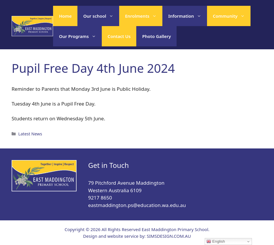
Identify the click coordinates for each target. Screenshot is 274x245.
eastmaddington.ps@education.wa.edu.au (137, 205)
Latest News (30, 134)
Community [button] (232, 16)
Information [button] (187, 16)
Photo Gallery (156, 36)
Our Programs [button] (80, 36)
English (215, 241)
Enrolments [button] (143, 16)
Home (65, 16)
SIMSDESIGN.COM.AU (169, 236)
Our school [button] (101, 16)
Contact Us (119, 36)
